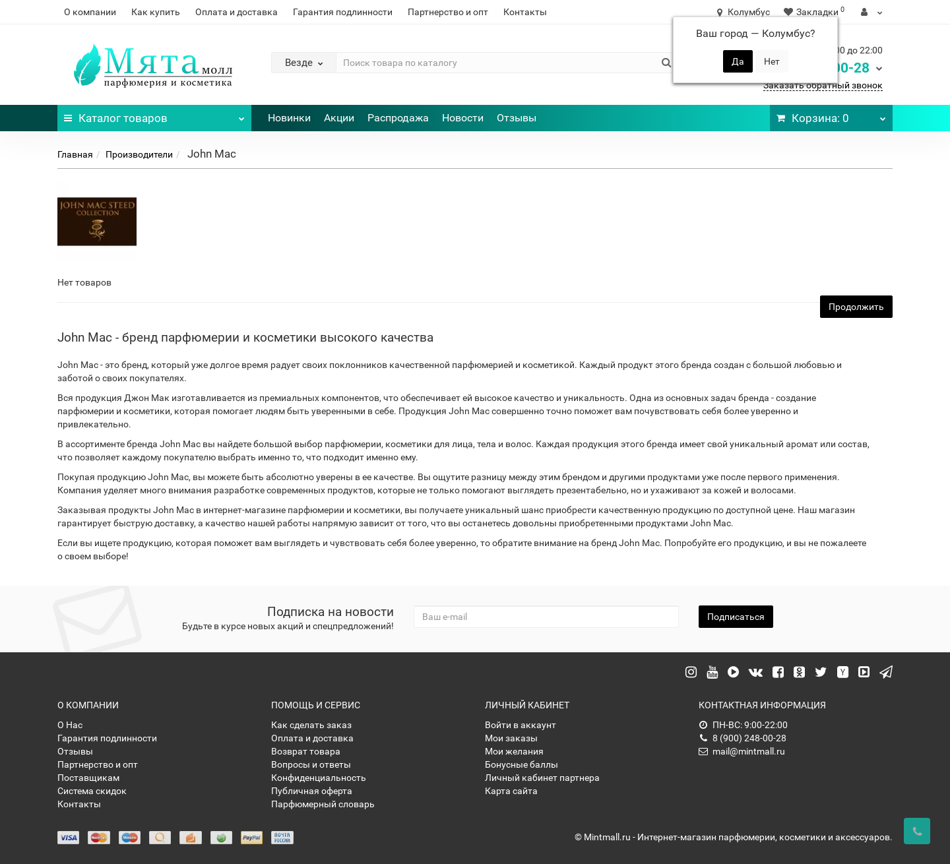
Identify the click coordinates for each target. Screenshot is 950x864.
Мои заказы (511, 738)
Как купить (155, 12)
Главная (75, 154)
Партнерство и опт (448, 12)
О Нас (69, 725)
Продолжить (856, 306)
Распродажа (398, 117)
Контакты (525, 12)
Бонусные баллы (521, 764)
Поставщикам (88, 777)
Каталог (154, 115)
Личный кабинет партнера (542, 777)
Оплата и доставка (236, 12)
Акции (339, 117)
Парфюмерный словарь (323, 804)
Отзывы (516, 117)
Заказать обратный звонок (823, 85)
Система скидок (92, 791)
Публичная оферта (311, 791)
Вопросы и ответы (311, 764)
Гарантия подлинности (343, 12)
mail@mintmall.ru (742, 751)
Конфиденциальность (318, 777)
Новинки (289, 117)
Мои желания (514, 751)
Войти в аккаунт (520, 725)
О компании (90, 12)
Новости (463, 117)
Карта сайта (511, 791)
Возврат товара (305, 751)
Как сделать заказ (311, 725)
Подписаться (736, 616)
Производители (139, 154)
